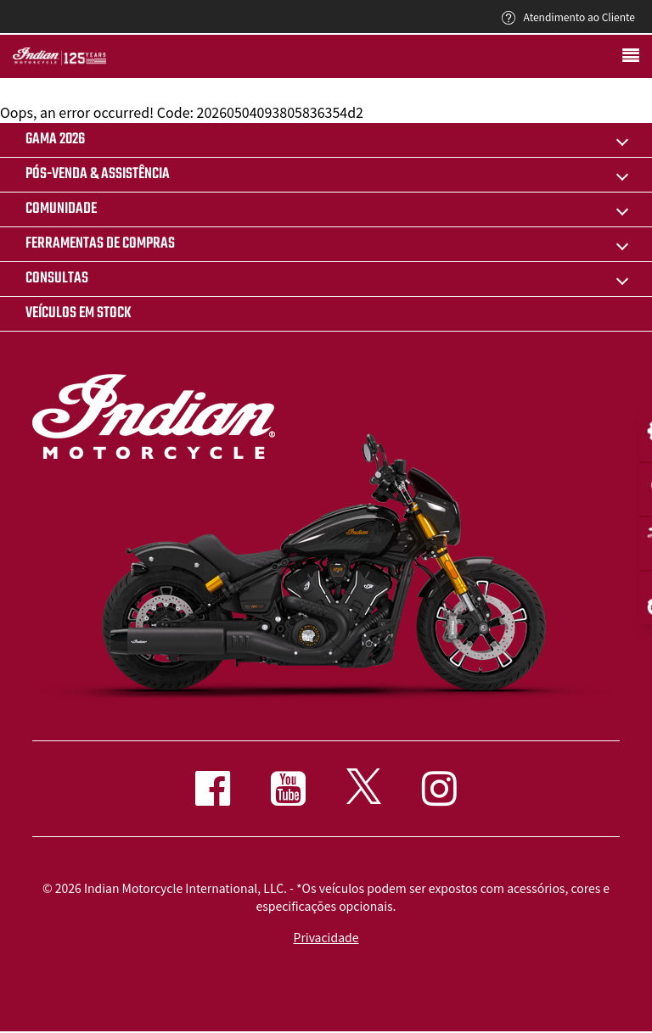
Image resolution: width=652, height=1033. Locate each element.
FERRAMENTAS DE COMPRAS (100, 244)
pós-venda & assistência (97, 174)
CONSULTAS (56, 278)
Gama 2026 (55, 139)
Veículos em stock (78, 313)
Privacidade (326, 937)
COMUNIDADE (61, 209)
